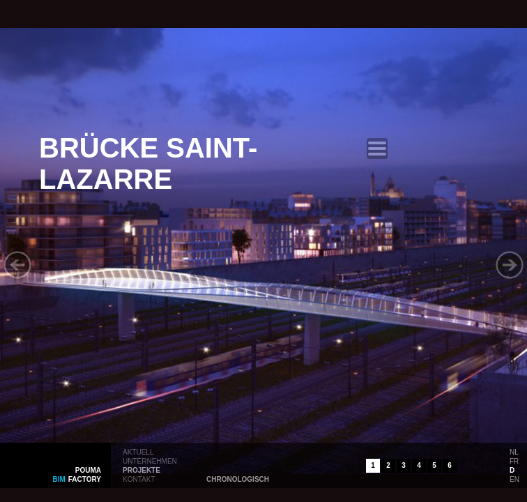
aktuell (138, 451)
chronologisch (237, 478)
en (514, 478)
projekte (141, 469)
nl (514, 451)
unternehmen (150, 460)
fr (514, 460)
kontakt (139, 478)
